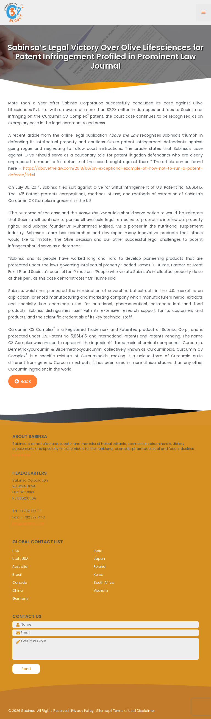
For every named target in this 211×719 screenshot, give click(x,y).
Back (23, 381)
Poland (100, 566)
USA (15, 550)
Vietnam (101, 590)
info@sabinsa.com (28, 523)
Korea (98, 574)
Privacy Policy (82, 710)
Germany (20, 598)
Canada (19, 582)
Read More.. (22, 455)
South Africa (104, 582)
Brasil (17, 574)
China (17, 590)
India (98, 550)
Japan (99, 558)
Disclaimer (146, 710)
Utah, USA (20, 558)
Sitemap (103, 710)
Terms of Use (123, 710)
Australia (19, 566)
